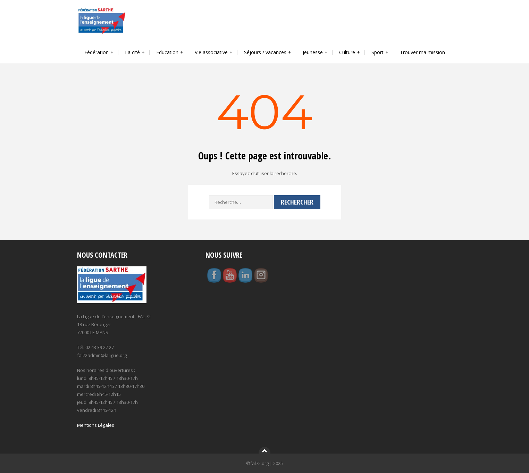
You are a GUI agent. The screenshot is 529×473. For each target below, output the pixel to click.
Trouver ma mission (422, 52)
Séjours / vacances (265, 52)
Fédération (96, 52)
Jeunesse (313, 52)
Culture (347, 52)
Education (167, 52)
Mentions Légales (95, 425)
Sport (377, 52)
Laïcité (132, 52)
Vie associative (211, 52)
